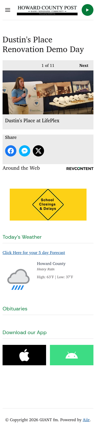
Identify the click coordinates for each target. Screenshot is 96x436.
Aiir (86, 419)
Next (81, 64)
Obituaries (15, 308)
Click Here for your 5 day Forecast (34, 252)
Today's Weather (22, 237)
